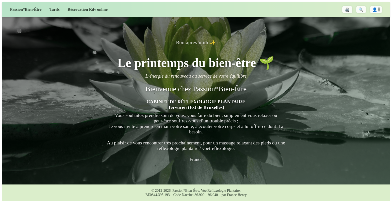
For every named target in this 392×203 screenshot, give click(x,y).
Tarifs (55, 9)
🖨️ (347, 10)
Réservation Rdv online (88, 9)
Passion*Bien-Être (26, 9)
